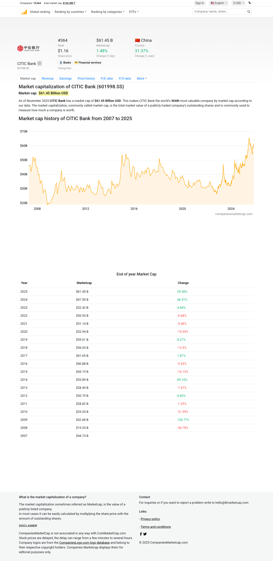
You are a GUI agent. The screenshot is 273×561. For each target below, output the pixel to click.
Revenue (48, 78)
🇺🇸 (218, 3)
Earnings (66, 78)
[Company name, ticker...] (221, 11)
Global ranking (40, 12)
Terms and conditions (156, 527)
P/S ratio (125, 78)
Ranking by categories (106, 12)
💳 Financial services (88, 62)
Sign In (200, 3)
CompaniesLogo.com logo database (84, 542)
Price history (86, 78)
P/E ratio (107, 78)
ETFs (132, 12)
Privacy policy (150, 519)
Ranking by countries (69, 12)
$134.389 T (69, 3)
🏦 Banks (65, 62)
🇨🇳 (143, 40)
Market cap (28, 78)
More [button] (140, 78)
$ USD (237, 3)
